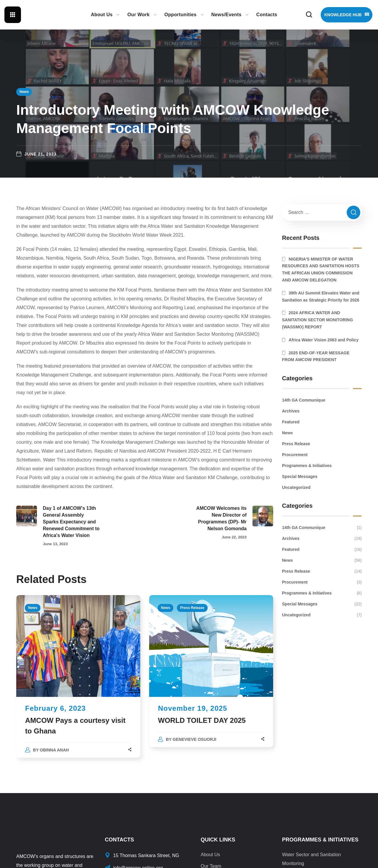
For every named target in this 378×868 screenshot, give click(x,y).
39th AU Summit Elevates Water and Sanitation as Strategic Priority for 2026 (320, 296)
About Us (210, 854)
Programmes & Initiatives (307, 465)
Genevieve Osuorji (194, 739)
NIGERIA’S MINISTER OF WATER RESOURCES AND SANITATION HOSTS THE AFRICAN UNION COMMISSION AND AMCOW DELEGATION (320, 269)
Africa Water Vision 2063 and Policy (324, 340)
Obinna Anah (54, 750)
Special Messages (299, 476)
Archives (290, 411)
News (24, 92)
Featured (290, 422)
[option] (78, 682)
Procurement (294, 454)
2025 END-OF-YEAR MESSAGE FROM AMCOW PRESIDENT (316, 356)
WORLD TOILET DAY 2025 (203, 720)
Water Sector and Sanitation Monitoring (311, 859)
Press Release (192, 608)
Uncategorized (296, 487)
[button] (309, 15)
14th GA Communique (303, 400)
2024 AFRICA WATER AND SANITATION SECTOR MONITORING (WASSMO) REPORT (317, 319)
